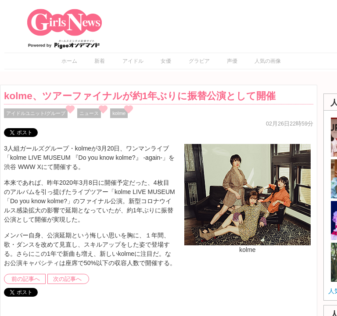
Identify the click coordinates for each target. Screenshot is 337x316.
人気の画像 (268, 61)
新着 (99, 61)
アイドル (132, 61)
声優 (232, 61)
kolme (118, 113)
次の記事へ (67, 279)
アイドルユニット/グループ (35, 113)
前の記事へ (25, 279)
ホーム (69, 61)
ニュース (89, 113)
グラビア (199, 61)
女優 (166, 61)
